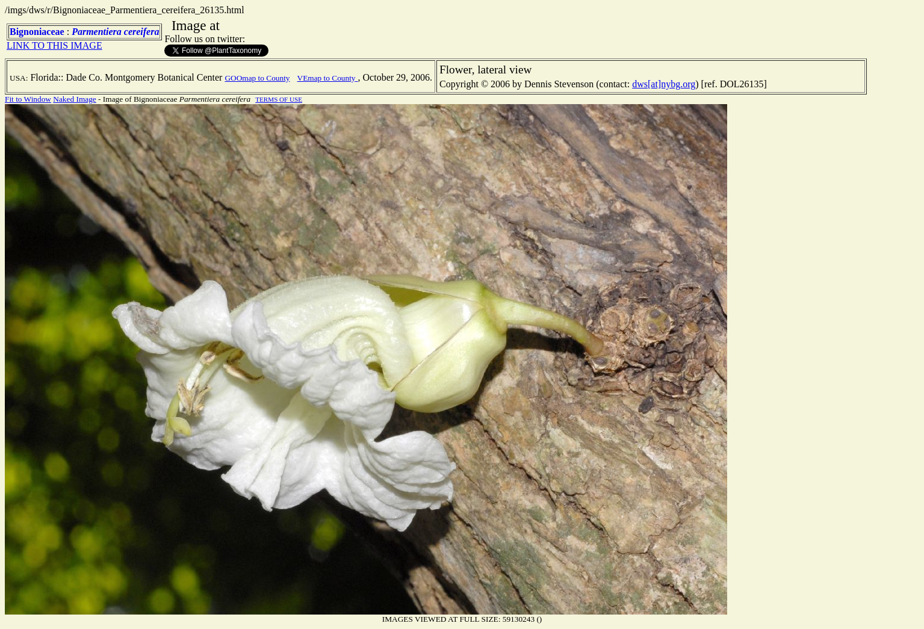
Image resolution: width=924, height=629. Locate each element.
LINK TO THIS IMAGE (54, 45)
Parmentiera (97, 31)
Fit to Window (28, 99)
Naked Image (74, 99)
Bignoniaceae (37, 31)
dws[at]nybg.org (663, 84)
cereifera (142, 31)
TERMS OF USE (278, 99)
